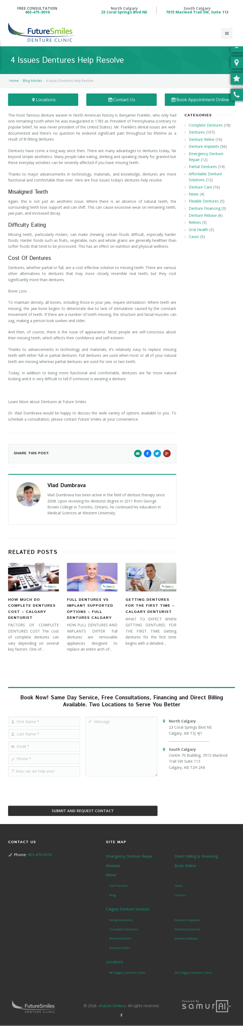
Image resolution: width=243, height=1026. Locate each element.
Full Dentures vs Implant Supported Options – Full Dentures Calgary (90, 608)
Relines (195, 222)
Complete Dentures (206, 125)
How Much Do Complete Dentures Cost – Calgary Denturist (32, 608)
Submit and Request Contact (83, 810)
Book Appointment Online (200, 100)
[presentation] (83, 789)
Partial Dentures (203, 166)
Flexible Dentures (204, 201)
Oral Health (198, 229)
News (194, 194)
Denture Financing (204, 208)
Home (14, 80)
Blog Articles (32, 80)
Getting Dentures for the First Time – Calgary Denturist (150, 606)
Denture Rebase (203, 215)
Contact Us (121, 100)
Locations (43, 100)
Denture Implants (204, 146)
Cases (194, 236)
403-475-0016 (37, 12)
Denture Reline (202, 139)
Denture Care (200, 187)
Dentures (197, 132)
